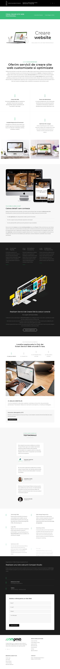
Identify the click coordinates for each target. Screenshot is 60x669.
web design (8, 633)
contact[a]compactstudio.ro (17, 572)
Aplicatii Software (34, 639)
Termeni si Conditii (40, 664)
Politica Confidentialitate (49, 664)
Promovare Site (34, 636)
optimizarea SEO (35, 314)
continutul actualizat (37, 221)
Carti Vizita (8, 648)
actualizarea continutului (41, 111)
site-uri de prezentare (12, 635)
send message (14, 614)
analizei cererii (16, 511)
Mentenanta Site (34, 634)
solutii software (22, 632)
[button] (2, 138)
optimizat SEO (33, 211)
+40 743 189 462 (37, 648)
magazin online (9, 63)
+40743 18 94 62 (14, 578)
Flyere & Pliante (8, 650)
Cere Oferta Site (12, 408)
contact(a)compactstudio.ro (14, 3)
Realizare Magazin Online (32, 2)
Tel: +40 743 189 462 (6, 3)
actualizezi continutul (27, 244)
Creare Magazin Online (35, 631)
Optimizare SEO (25, 3)
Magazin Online (36, 306)
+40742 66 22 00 (22, 578)
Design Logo (31, 3)
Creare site (25, 2)
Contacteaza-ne (13, 62)
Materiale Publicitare (9, 653)
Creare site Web (34, 629)
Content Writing (9, 651)
